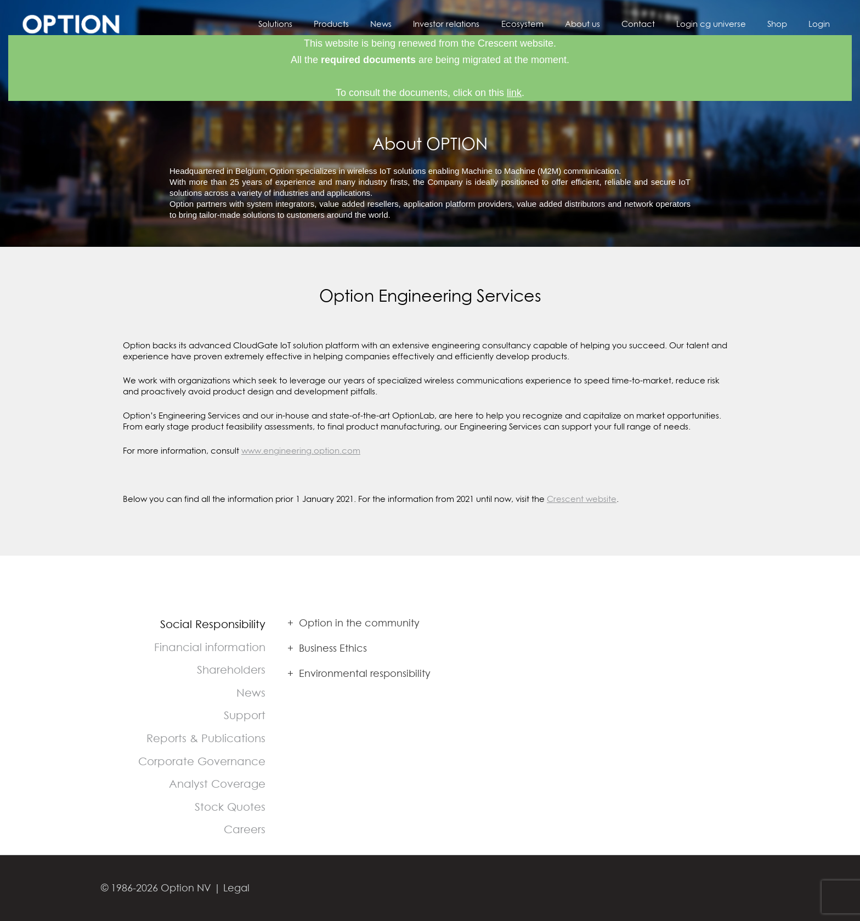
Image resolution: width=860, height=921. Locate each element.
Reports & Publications (205, 738)
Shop (785, 24)
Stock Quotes (230, 806)
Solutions (323, 24)
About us (605, 24)
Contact (655, 24)
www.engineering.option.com (300, 450)
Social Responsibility (212, 624)
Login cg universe (724, 24)
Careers (244, 829)
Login (822, 24)
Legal (236, 888)
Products (374, 24)
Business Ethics (327, 648)
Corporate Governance (201, 761)
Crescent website (581, 499)
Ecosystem (550, 24)
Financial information (209, 647)
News (418, 24)
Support (244, 715)
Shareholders (231, 669)
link (514, 92)
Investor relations (479, 24)
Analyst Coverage (217, 783)
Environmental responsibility (359, 673)
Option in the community (353, 623)
